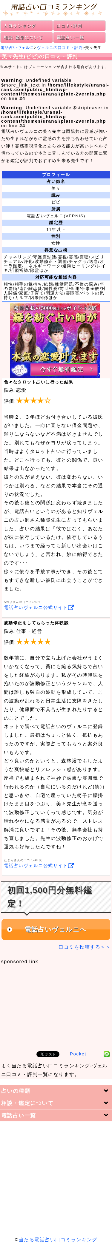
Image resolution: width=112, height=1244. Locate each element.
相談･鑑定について (23, 37)
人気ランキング (20, 25)
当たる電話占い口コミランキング (58, 1239)
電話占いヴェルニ (17, 47)
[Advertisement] (55, 1004)
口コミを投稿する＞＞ (85, 946)
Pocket (78, 1053)
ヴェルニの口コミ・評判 (60, 47)
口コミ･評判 (69, 25)
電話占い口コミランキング (56, 9)
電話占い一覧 (70, 37)
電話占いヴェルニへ (55, 929)
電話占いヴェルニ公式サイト (39, 607)
